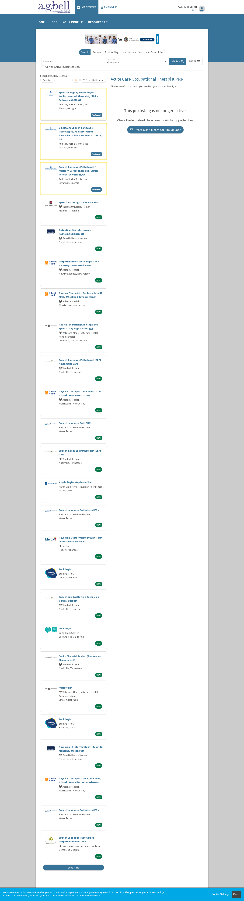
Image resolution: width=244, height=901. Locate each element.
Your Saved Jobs (154, 52)
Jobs (53, 22)
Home (41, 22)
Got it (236, 894)
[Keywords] (73, 61)
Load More (73, 867)
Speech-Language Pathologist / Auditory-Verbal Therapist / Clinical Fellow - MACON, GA (79, 96)
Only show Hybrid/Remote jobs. (62, 66)
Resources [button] (96, 22)
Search (84, 52)
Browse (97, 52)
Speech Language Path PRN (75, 423)
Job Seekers (86, 7)
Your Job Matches (132, 52)
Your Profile (73, 22)
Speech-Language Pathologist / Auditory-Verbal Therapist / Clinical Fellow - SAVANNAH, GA (79, 170)
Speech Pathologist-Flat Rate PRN (79, 202)
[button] (194, 61)
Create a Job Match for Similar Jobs (155, 130)
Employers (109, 7)
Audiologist (65, 569)
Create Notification (93, 80)
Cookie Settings (220, 894)
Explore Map (112, 52)
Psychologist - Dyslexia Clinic (76, 482)
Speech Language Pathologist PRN (79, 509)
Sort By (46, 80)
